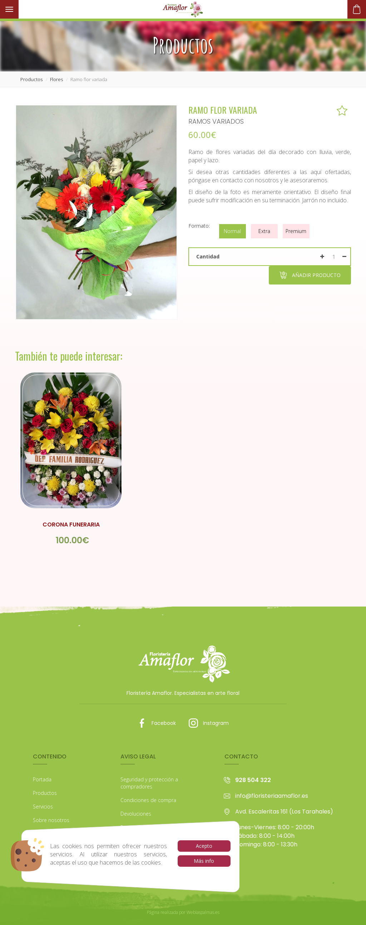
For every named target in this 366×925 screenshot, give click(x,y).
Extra (264, 231)
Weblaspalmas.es (203, 912)
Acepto (204, 845)
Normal (232, 231)
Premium (296, 231)
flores (56, 79)
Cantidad (207, 256)
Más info (204, 860)
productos (31, 79)
